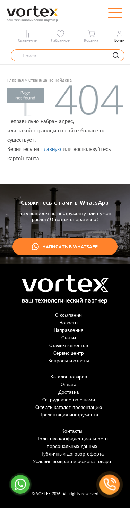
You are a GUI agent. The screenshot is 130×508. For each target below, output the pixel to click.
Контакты (72, 431)
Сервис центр (68, 353)
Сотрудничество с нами (68, 399)
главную (51, 149)
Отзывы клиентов (68, 345)
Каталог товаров (68, 377)
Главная (15, 80)
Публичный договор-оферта (72, 454)
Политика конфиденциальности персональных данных (72, 442)
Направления (68, 330)
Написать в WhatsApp (65, 246)
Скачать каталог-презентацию (68, 407)
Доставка (68, 392)
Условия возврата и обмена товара (72, 461)
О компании (68, 315)
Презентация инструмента (68, 415)
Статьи (68, 338)
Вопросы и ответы (68, 360)
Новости (68, 322)
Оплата (68, 384)
